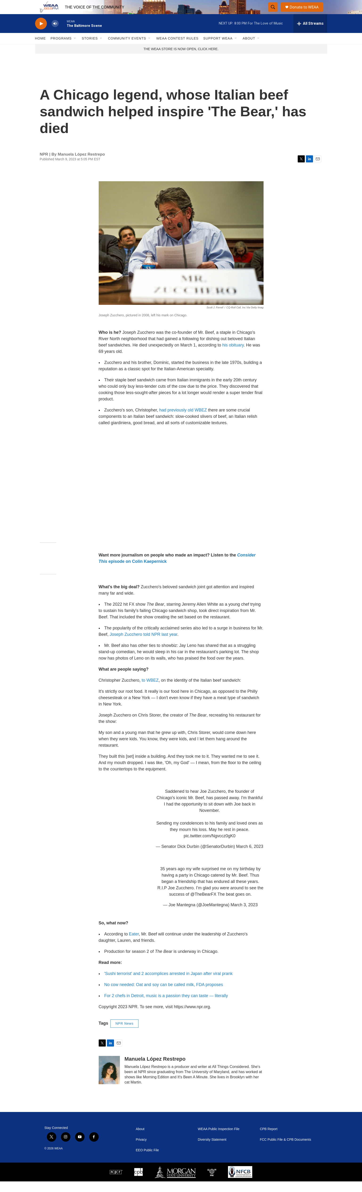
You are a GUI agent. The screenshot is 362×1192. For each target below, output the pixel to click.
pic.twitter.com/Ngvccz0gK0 (210, 846)
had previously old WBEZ (183, 420)
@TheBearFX (203, 904)
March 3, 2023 (244, 915)
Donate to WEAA (306, 12)
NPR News (124, 1034)
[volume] (55, 34)
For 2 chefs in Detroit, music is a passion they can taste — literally (166, 1006)
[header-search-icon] (273, 12)
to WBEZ (150, 691)
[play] (41, 34)
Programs (61, 49)
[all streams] (310, 34)
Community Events (127, 49)
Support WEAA (217, 49)
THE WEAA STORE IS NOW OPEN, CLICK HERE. (181, 59)
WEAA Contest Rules (177, 49)
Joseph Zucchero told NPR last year (143, 645)
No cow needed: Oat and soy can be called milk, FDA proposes (163, 995)
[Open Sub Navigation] (75, 49)
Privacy (141, 1150)
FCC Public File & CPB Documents (285, 1150)
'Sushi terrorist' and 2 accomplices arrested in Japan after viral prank (168, 984)
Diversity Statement (212, 1150)
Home (40, 49)
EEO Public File (147, 1161)
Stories (90, 49)
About (249, 49)
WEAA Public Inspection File (219, 1139)
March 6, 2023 (249, 857)
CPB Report (268, 1139)
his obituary (233, 355)
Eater (134, 944)
